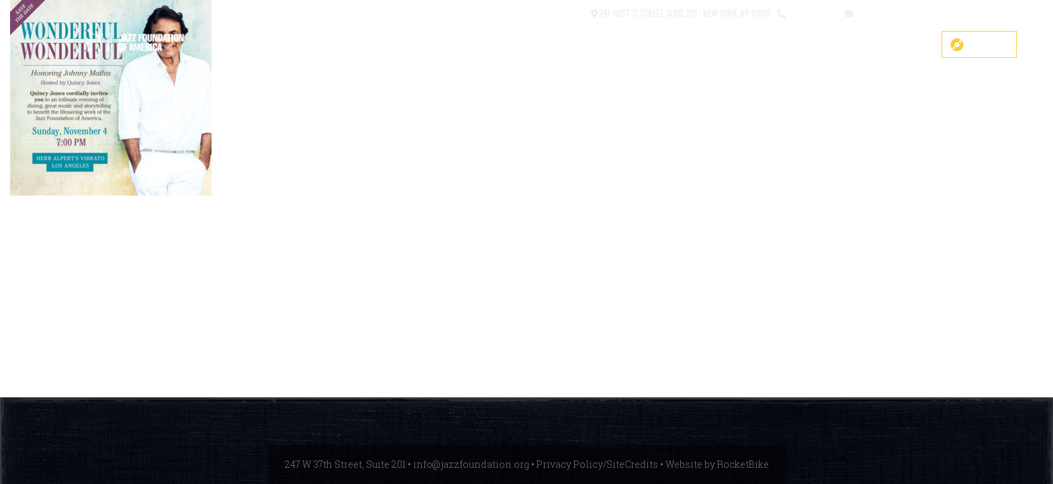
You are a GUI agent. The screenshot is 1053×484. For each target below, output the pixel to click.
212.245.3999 (812, 12)
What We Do (723, 45)
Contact (569, 12)
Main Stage (593, 45)
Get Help (902, 45)
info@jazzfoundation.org (905, 12)
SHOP (442, 45)
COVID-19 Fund (510, 45)
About (657, 45)
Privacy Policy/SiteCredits (597, 464)
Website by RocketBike (717, 464)
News (845, 45)
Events (793, 45)
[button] (536, 14)
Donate (988, 44)
